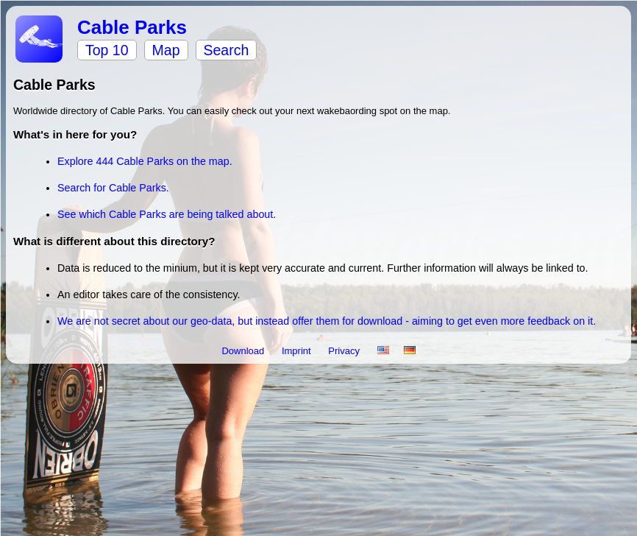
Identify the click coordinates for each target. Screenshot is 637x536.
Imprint (297, 350)
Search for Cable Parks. (113, 188)
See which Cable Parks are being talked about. (166, 214)
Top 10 (107, 50)
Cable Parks (132, 27)
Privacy (345, 350)
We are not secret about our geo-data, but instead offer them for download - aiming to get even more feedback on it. (326, 321)
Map (166, 50)
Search (226, 50)
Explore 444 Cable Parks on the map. (144, 161)
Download (243, 350)
